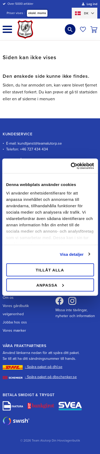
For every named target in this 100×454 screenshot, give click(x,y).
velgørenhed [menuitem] (13, 314)
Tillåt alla (50, 270)
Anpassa (50, 285)
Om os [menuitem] (8, 297)
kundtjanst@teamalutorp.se (40, 143)
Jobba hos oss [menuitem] (15, 322)
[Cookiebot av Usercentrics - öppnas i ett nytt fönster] (71, 165)
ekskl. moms (37, 13)
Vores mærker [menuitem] (14, 330)
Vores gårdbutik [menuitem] (16, 306)
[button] (7, 29)
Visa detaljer (71, 254)
